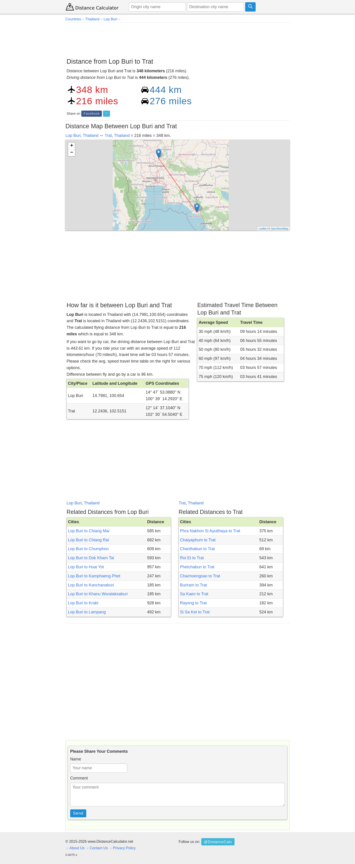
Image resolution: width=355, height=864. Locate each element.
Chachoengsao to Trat (200, 576)
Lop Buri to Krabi (83, 603)
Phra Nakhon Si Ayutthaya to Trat (210, 531)
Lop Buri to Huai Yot (86, 567)
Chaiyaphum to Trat (198, 540)
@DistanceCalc (218, 842)
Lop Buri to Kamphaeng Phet (94, 576)
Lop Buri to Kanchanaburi (91, 585)
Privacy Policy (124, 848)
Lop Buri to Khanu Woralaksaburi (98, 594)
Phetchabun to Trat (197, 567)
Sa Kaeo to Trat (194, 594)
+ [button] (71, 146)
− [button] (71, 152)
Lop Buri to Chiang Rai (88, 540)
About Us (77, 848)
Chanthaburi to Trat (197, 549)
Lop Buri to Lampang (87, 612)
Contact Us (99, 848)
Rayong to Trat (193, 603)
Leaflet (262, 228)
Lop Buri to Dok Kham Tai (91, 558)
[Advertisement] (177, 38)
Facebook (92, 113)
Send (78, 813)
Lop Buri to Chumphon (88, 549)
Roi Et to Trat (192, 558)
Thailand (90, 135)
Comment (79, 778)
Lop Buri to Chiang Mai (88, 531)
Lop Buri (73, 135)
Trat (108, 135)
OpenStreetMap (279, 228)
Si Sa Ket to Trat (195, 612)
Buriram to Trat (193, 585)
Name (75, 759)
